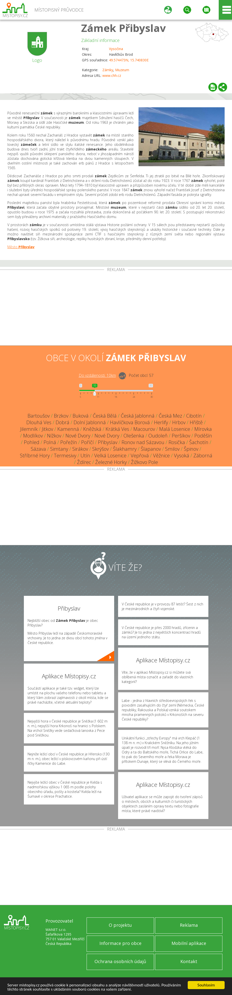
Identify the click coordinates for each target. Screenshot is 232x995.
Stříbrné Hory (35, 455)
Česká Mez (170, 415)
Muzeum (122, 70)
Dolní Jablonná (90, 422)
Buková (81, 415)
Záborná (202, 455)
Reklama (189, 925)
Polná (50, 442)
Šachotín (198, 442)
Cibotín (194, 415)
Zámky (107, 70)
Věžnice (161, 455)
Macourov (144, 429)
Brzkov (61, 415)
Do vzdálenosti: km (97, 375)
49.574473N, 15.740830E (129, 60)
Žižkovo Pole (144, 462)
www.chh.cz (111, 75)
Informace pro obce (120, 943)
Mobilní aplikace (188, 943)
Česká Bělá (105, 415)
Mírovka (203, 429)
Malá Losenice (174, 429)
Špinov (191, 449)
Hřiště (196, 422)
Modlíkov (33, 435)
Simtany (59, 449)
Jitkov (47, 429)
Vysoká (181, 455)
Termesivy (65, 455)
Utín (85, 455)
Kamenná (68, 429)
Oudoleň (158, 435)
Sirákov (80, 449)
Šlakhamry (125, 449)
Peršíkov (181, 435)
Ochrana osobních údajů (120, 961)
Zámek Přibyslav (123, 28)
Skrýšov (100, 449)
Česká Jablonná (138, 415)
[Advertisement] (116, 308)
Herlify (161, 422)
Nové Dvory (77, 435)
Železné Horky (111, 462)
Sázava (38, 449)
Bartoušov (39, 415)
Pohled (31, 442)
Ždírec (84, 462)
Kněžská (92, 429)
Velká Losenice (110, 455)
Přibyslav (107, 442)
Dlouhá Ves (38, 422)
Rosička (177, 442)
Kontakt (188, 961)
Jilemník (29, 429)
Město (20, 247)
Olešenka (134, 435)
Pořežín (68, 442)
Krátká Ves (117, 429)
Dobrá (62, 422)
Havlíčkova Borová (130, 422)
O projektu (120, 925)
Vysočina (116, 48)
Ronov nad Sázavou (143, 442)
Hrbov (179, 422)
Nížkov (54, 435)
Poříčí (87, 442)
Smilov (172, 449)
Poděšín (203, 435)
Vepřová (140, 455)
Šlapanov (151, 449)
